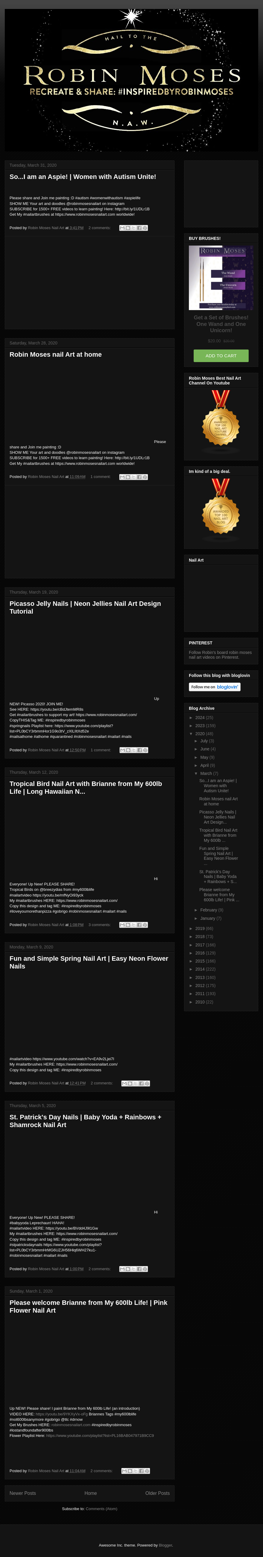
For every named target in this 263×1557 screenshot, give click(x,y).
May (204, 757)
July (204, 740)
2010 (200, 1002)
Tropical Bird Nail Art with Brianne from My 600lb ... (218, 835)
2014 (200, 969)
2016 (200, 953)
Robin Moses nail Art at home (56, 354)
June (205, 749)
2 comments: (100, 228)
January (208, 918)
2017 (200, 945)
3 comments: (100, 924)
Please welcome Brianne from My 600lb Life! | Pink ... (219, 894)
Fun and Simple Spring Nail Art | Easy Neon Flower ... (218, 856)
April (205, 765)
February (209, 910)
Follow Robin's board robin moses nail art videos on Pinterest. (220, 655)
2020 (200, 733)
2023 (200, 725)
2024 (200, 717)
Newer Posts (23, 1493)
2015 (200, 961)
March (206, 773)
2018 (200, 936)
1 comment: (101, 476)
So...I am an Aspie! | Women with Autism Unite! (83, 176)
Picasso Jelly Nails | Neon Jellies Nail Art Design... (217, 817)
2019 (200, 928)
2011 (200, 993)
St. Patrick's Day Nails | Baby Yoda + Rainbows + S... (218, 876)
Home (91, 1493)
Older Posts (158, 1493)
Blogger (165, 1545)
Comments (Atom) (101, 1509)
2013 (200, 977)
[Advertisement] (90, 282)
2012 (200, 985)
